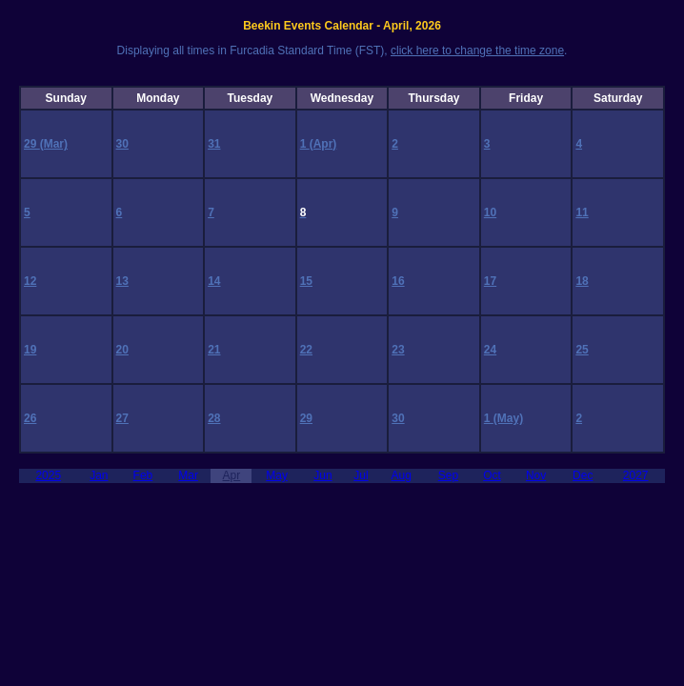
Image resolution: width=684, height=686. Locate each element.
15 (306, 281)
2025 (48, 475)
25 (581, 349)
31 (214, 144)
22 (306, 349)
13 (122, 281)
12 (30, 281)
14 (214, 281)
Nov (536, 475)
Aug (402, 475)
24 (490, 349)
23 (398, 349)
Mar (188, 475)
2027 (636, 475)
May (277, 475)
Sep (448, 475)
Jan (99, 475)
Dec (583, 475)
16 (398, 281)
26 (30, 418)
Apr (232, 475)
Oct (492, 475)
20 (122, 349)
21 (214, 349)
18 (581, 281)
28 (214, 418)
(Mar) (54, 144)
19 (30, 349)
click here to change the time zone (477, 50)
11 (581, 212)
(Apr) (323, 144)
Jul (360, 475)
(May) (508, 418)
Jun (322, 475)
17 (490, 281)
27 (122, 418)
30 (122, 144)
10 (490, 212)
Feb (143, 475)
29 (32, 144)
